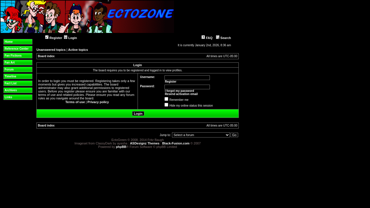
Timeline (10, 76)
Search (223, 38)
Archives (11, 90)
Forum (9, 69)
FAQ (206, 38)
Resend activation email (181, 94)
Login (70, 38)
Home (9, 41)
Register (53, 38)
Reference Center (17, 48)
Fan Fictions (13, 55)
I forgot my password (179, 90)
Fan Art (10, 62)
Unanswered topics (51, 49)
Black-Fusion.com (176, 143)
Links (8, 97)
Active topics (78, 49)
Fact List (10, 83)
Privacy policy (98, 102)
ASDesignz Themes (145, 143)
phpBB (121, 146)
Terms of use (75, 102)
